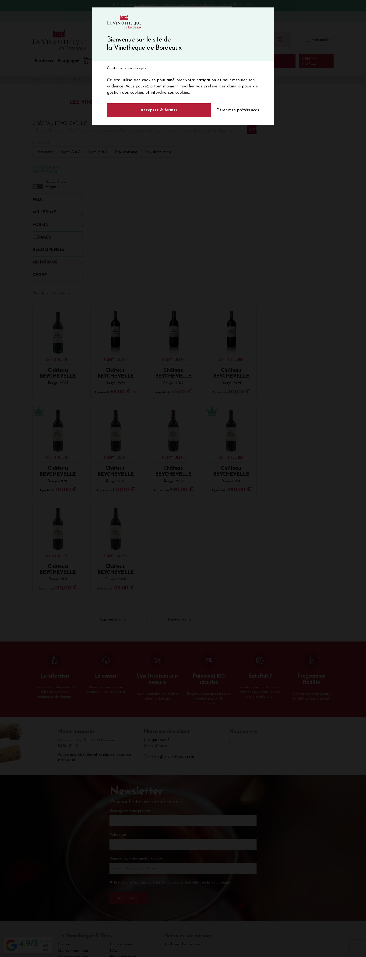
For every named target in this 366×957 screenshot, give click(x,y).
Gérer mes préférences (237, 110)
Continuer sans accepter (127, 68)
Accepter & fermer (159, 110)
